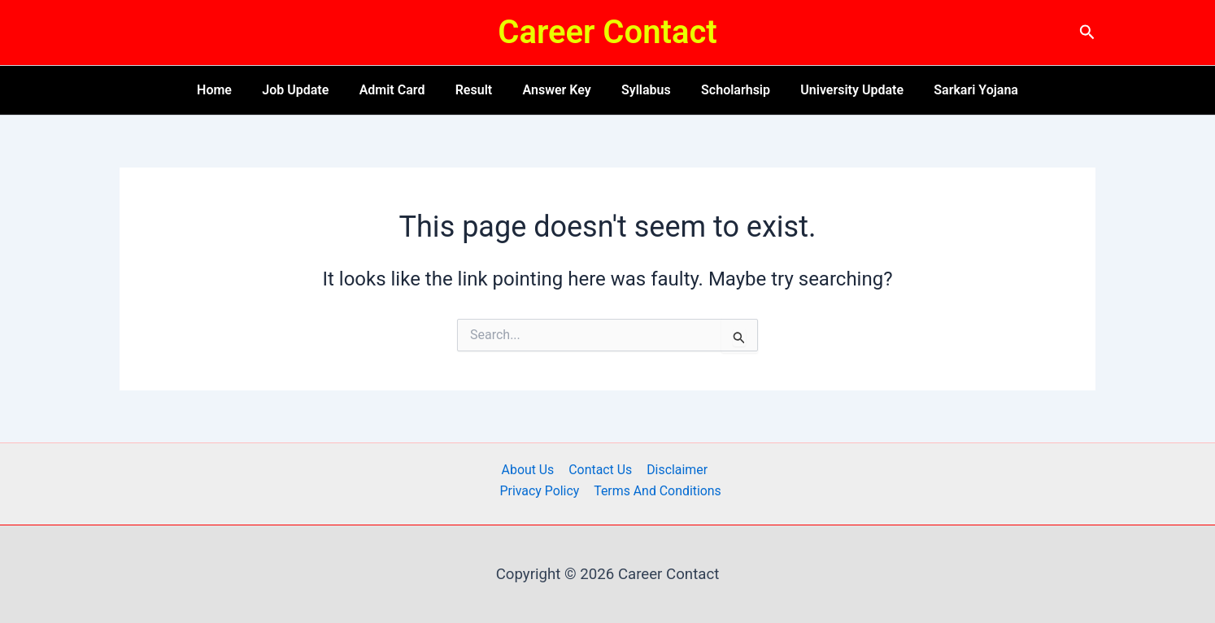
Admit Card (400, 90)
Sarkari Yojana (959, 90)
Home (231, 90)
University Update (839, 90)
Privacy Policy (540, 491)
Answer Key (556, 90)
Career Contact (607, 32)
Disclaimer (675, 469)
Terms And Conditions (657, 491)
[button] (1087, 32)
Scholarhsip (726, 90)
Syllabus (642, 90)
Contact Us (600, 469)
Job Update (308, 90)
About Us (528, 469)
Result (477, 90)
